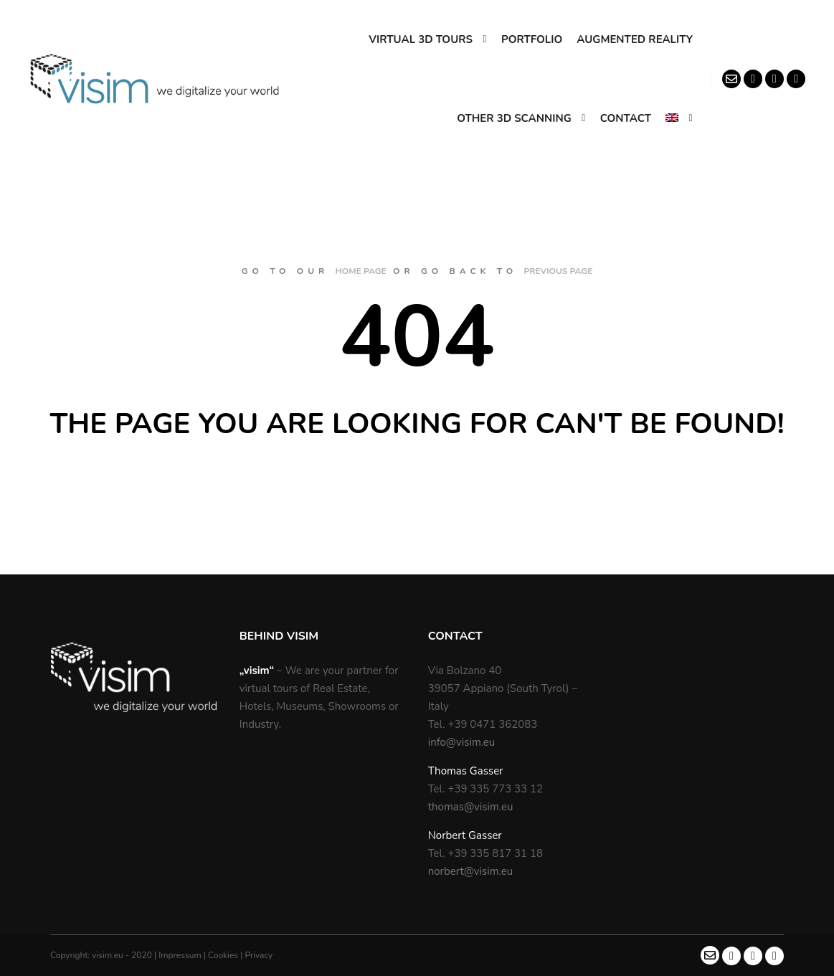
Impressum (181, 955)
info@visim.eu (462, 742)
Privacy (259, 955)
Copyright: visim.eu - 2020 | (104, 955)
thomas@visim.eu (470, 807)
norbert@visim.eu (470, 871)
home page (361, 271)
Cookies (224, 955)
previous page (557, 271)
